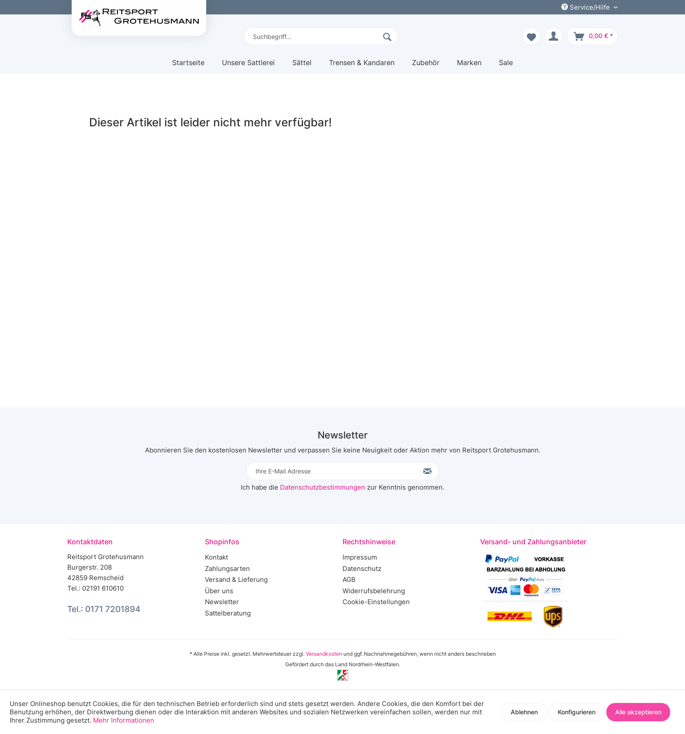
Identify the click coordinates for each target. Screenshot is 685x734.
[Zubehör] (426, 65)
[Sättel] (302, 65)
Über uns (219, 591)
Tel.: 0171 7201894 (103, 609)
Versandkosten (324, 654)
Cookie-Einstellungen (376, 602)
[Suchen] (388, 36)
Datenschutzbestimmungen (322, 487)
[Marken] (469, 65)
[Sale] (506, 65)
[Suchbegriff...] (321, 36)
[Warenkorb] (592, 36)
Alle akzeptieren (638, 712)
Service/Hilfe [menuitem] (586, 7)
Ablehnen (524, 712)
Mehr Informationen (123, 720)
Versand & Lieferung (236, 579)
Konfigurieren (576, 712)
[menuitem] (321, 36)
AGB (349, 579)
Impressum (359, 557)
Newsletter (222, 602)
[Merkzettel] (531, 36)
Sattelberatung (228, 613)
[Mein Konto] (553, 36)
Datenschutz (361, 568)
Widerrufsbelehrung (373, 591)
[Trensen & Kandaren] (362, 65)
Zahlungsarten (227, 568)
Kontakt (216, 557)
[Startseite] (188, 65)
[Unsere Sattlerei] (248, 65)
